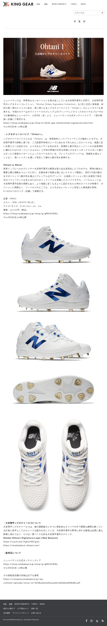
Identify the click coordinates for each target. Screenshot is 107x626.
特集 (38, 4)
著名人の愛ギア (9, 609)
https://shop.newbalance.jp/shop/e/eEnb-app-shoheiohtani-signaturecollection (48, 123)
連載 (46, 4)
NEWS (83, 4)
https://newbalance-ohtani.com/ (21, 545)
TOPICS (73, 4)
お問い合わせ (36, 613)
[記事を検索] (86, 12)
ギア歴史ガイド (23, 609)
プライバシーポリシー (20, 613)
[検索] (102, 12)
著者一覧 (34, 609)
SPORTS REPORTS (59, 4)
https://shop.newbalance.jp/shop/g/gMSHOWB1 (30, 213)
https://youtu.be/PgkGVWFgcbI (21, 541)
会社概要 (6, 613)
